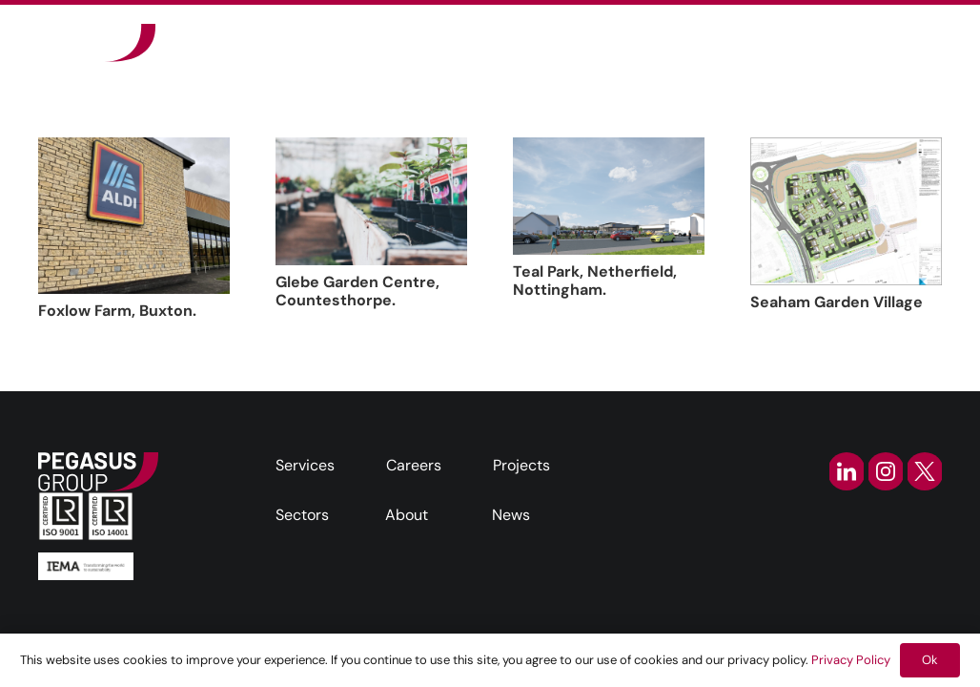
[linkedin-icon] (846, 471)
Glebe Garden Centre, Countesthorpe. (357, 291)
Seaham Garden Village (836, 302)
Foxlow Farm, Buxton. (117, 311)
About (406, 515)
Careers (413, 465)
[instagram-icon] (885, 471)
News (511, 515)
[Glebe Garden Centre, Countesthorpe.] (371, 201)
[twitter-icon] (925, 471)
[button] (717, 43)
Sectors (302, 515)
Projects (521, 465)
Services (305, 465)
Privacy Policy (850, 660)
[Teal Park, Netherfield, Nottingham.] (608, 196)
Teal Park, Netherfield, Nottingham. (595, 280)
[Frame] (96, 43)
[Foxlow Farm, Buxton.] (134, 215)
